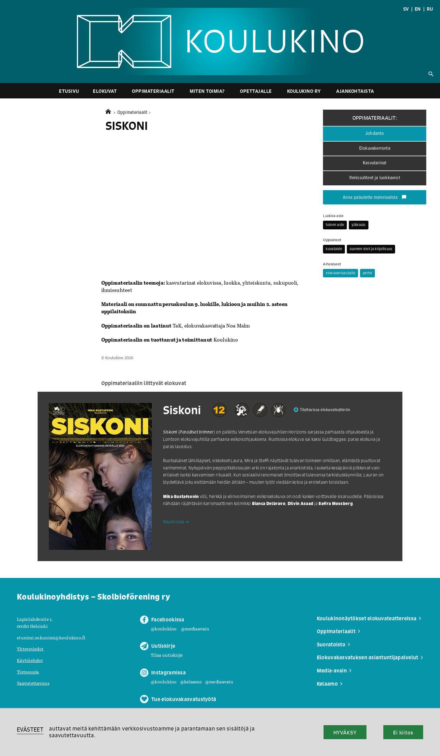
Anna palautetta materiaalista (375, 198)
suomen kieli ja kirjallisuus (371, 249)
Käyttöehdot (30, 660)
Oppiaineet (332, 240)
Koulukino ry (304, 91)
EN (418, 9)
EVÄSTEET (30, 729)
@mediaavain (195, 628)
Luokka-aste (333, 216)
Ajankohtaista (355, 91)
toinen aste (335, 225)
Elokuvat (105, 91)
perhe (367, 273)
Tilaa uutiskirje (167, 655)
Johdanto (374, 133)
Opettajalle (256, 91)
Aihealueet (332, 264)
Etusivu (69, 91)
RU (430, 9)
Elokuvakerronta (374, 148)
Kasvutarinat (374, 163)
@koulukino (164, 628)
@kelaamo (191, 681)
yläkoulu (358, 225)
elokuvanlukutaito (340, 273)
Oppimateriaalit (153, 91)
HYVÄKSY (345, 732)
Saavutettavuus (33, 683)
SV (406, 9)
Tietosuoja (28, 672)
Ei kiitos (403, 732)
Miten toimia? (207, 91)
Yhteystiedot (30, 649)
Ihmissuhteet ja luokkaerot (374, 178)
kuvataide (334, 249)
